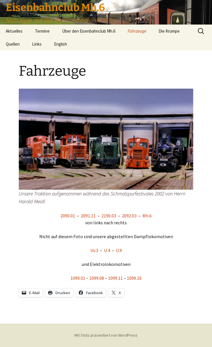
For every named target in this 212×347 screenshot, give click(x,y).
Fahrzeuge (137, 31)
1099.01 (77, 278)
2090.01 (67, 216)
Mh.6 (147, 216)
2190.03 (109, 216)
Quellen (13, 44)
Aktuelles (14, 31)
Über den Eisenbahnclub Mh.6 (88, 31)
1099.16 (134, 278)
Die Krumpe (169, 31)
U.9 (119, 250)
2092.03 (129, 216)
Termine (42, 31)
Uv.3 (94, 250)
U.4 (107, 250)
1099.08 (96, 278)
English (60, 44)
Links (37, 44)
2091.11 (88, 216)
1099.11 (115, 278)
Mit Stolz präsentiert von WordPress (106, 335)
